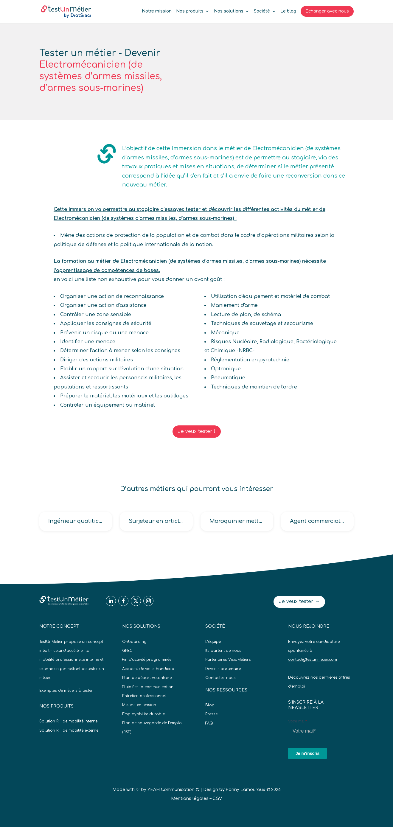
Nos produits (190, 11)
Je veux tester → (299, 601)
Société (262, 11)
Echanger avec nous (327, 11)
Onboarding (134, 642)
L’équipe (213, 642)
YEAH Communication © (173, 789)
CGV (217, 798)
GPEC (127, 651)
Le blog (288, 11)
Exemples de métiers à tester (66, 690)
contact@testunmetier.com (312, 659)
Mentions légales (190, 798)
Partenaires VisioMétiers (228, 659)
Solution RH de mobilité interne (68, 721)
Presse (211, 714)
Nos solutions (228, 11)
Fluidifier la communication (147, 687)
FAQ (209, 723)
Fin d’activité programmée (146, 659)
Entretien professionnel (144, 696)
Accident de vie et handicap (148, 669)
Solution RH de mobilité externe (68, 730)
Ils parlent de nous (223, 651)
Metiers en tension (139, 705)
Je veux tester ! (196, 431)
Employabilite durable (143, 714)
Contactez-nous (220, 678)
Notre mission (157, 11)
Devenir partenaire (223, 669)
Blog (210, 705)
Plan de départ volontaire (147, 678)
